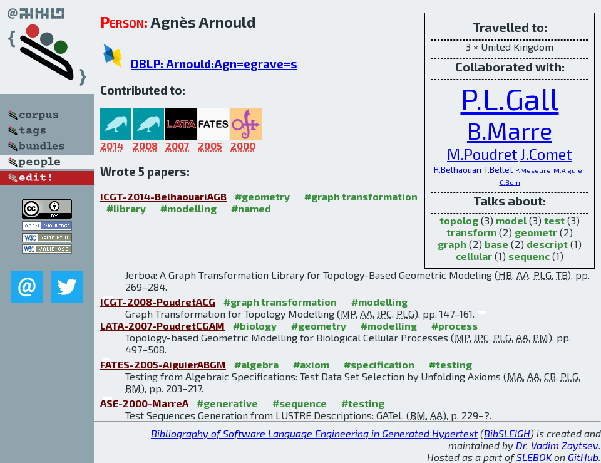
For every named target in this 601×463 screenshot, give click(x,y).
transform (471, 232)
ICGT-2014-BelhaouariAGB (163, 196)
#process (454, 325)
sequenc (529, 256)
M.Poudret (482, 154)
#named (251, 208)
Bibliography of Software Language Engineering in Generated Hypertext (314, 433)
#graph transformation (361, 196)
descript (547, 244)
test (554, 220)
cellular (474, 256)
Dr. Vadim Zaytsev (557, 445)
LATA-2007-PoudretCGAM (162, 325)
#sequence (299, 403)
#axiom (311, 364)
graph (452, 244)
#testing (450, 364)
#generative (227, 403)
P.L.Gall (510, 98)
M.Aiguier (569, 170)
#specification (379, 364)
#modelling (188, 208)
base (496, 244)
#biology (255, 325)
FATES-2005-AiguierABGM (163, 364)
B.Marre (509, 131)
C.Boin (510, 182)
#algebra (256, 364)
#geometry (262, 196)
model (511, 220)
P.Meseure (533, 170)
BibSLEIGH (507, 433)
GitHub (583, 457)
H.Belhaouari (457, 170)
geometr (536, 232)
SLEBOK (534, 457)
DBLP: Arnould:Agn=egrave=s (214, 63)
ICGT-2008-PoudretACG (157, 302)
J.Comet (546, 154)
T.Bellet (498, 170)
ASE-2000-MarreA (144, 403)
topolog (458, 220)
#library (126, 208)
